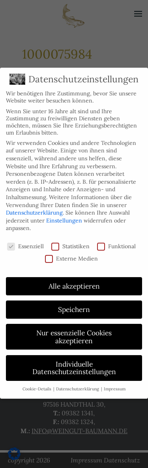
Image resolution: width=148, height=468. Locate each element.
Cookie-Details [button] (37, 385)
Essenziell (25, 242)
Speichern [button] (74, 305)
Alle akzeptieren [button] (74, 282)
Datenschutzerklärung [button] (78, 385)
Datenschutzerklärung (34, 209)
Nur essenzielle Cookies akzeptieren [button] (74, 333)
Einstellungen (64, 217)
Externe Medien (71, 254)
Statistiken (70, 242)
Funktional (116, 242)
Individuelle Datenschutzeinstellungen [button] (74, 364)
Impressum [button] (115, 385)
